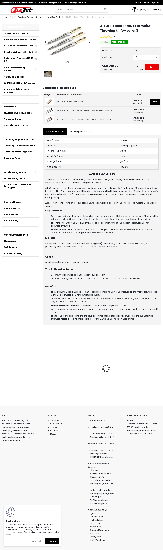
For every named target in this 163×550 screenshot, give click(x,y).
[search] (105, 10)
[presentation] (45, 42)
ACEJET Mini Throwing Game (55, 362)
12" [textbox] (136, 57)
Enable (52, 541)
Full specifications (55, 131)
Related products (81, 131)
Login (140, 2)
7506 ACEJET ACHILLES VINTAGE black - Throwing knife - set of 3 (84, 111)
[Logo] (23, 10)
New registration (154, 2)
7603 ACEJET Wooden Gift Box (70, 102)
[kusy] (132, 67)
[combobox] (146, 57)
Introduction (8, 17)
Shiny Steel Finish (53, 17)
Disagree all (35, 541)
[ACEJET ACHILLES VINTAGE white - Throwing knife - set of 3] (67, 40)
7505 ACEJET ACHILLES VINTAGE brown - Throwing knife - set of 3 (84, 119)
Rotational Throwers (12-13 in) (30, 17)
